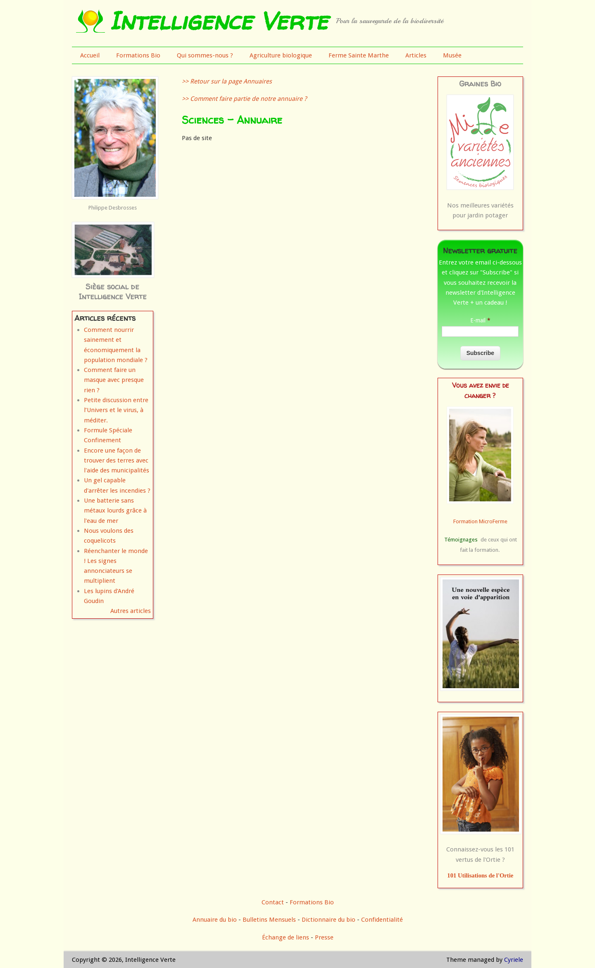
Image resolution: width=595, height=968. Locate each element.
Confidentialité (382, 919)
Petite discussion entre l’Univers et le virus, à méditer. (116, 410)
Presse (324, 937)
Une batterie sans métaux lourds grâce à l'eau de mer (115, 511)
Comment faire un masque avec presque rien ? (114, 380)
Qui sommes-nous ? (205, 55)
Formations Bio (138, 55)
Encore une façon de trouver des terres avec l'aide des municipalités (116, 460)
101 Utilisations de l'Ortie (480, 875)
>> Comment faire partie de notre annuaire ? (244, 99)
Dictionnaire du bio (328, 919)
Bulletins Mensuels (269, 919)
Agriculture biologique (281, 55)
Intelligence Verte (218, 21)
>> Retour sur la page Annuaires (227, 81)
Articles (415, 55)
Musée (452, 55)
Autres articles (130, 611)
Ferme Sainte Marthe (358, 55)
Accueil (90, 55)
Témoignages (461, 539)
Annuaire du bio (215, 919)
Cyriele (513, 959)
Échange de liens (286, 937)
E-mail (480, 320)
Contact (273, 902)
